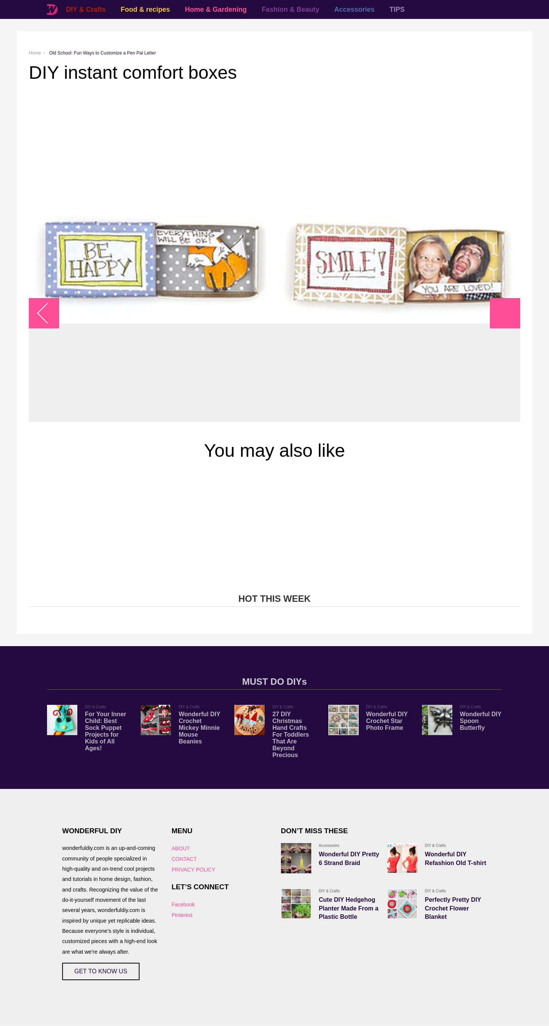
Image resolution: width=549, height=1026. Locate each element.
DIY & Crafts (86, 9)
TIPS (397, 9)
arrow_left (48, 313)
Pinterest (181, 915)
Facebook (183, 904)
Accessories (354, 9)
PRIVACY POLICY (193, 870)
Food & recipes (145, 9)
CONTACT (184, 859)
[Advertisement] (256, 144)
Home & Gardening (216, 9)
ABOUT (180, 848)
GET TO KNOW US (100, 971)
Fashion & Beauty (290, 9)
